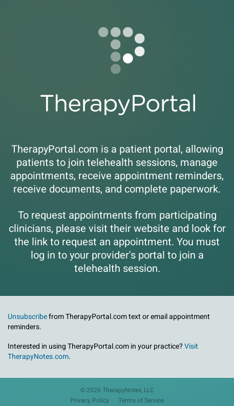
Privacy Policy (89, 400)
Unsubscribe (27, 316)
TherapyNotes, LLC (128, 390)
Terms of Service (141, 400)
